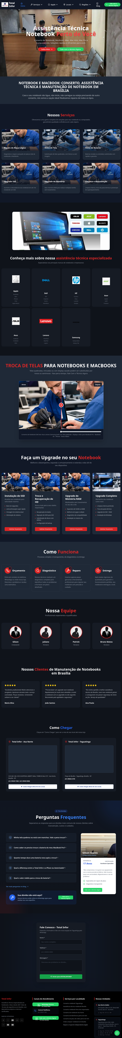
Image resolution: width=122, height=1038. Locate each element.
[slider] (61, 430)
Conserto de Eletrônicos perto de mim (75, 1015)
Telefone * (43, 949)
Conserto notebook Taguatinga (73, 1003)
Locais (68, 4)
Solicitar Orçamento (15, 532)
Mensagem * (44, 959)
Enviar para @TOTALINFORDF (61, 978)
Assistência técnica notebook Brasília (74, 1006)
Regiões (85, 4)
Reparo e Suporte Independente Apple (75, 1025)
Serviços (37, 4)
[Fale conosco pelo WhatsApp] (117, 1033)
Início (23, 4)
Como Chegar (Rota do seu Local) (33, 789)
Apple (53, 4)
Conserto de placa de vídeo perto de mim (76, 1019)
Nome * (42, 939)
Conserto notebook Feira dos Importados (76, 1009)
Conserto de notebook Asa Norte (73, 1012)
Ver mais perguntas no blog (17, 888)
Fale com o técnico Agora (112, 4)
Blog (98, 4)
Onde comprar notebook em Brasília (74, 1022)
